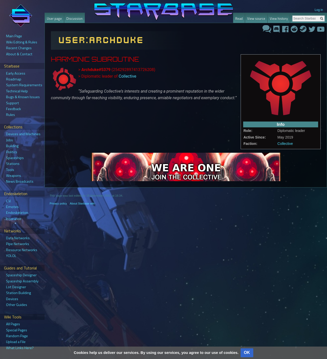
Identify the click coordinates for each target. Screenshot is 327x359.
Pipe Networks (17, 244)
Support (12, 103)
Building (12, 146)
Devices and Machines (23, 134)
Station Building (18, 293)
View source (256, 18)
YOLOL (11, 256)
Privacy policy (58, 203)
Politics (11, 152)
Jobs (9, 140)
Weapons (13, 175)
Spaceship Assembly (22, 281)
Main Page (14, 36)
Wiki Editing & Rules (21, 42)
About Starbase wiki (82, 203)
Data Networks (18, 238)
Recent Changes (19, 48)
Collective (285, 144)
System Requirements (24, 85)
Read (239, 18)
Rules (10, 114)
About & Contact (19, 54)
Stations (13, 163)
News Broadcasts (19, 181)
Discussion (74, 18)
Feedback (13, 109)
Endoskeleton (17, 212)
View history (279, 18)
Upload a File (16, 342)
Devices (12, 299)
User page (54, 18)
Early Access (15, 73)
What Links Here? (20, 348)
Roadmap (13, 79)
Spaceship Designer (21, 275)
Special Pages (16, 330)
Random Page (17, 336)
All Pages (13, 324)
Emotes (12, 207)
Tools (10, 170)
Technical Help (17, 91)
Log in (319, 10)
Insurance (13, 218)
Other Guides (16, 304)
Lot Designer (16, 287)
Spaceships (15, 158)
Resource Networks (21, 250)
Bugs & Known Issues (23, 97)
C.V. (8, 201)
